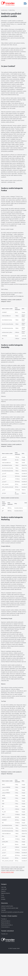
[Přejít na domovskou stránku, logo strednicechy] (8, 3)
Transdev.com (4, 933)
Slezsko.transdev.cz (5, 923)
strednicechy (4, 10)
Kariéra (2, 897)
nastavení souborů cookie (7, 906)
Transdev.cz (4, 919)
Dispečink (3, 891)
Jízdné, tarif (4, 889)
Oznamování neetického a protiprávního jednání (12, 912)
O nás (2, 895)
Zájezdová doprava (5, 893)
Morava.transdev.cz (5, 921)
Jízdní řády (3, 887)
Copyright (3, 910)
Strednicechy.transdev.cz (7, 925)
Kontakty (3, 899)
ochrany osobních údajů (7, 872)
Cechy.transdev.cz (5, 927)
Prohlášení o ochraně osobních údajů (9, 908)
